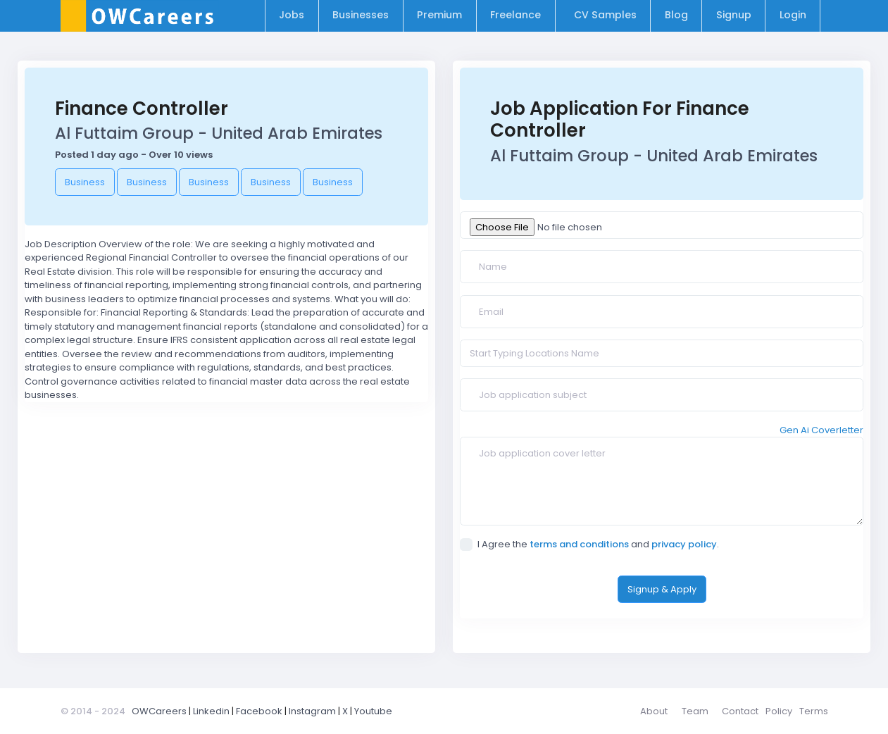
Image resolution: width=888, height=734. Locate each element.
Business (85, 182)
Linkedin (211, 711)
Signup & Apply (661, 589)
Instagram (312, 711)
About (654, 711)
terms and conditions (579, 544)
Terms (813, 711)
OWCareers (159, 711)
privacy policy (684, 544)
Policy (778, 711)
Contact (740, 711)
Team (695, 711)
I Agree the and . (589, 544)
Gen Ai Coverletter (821, 430)
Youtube (373, 711)
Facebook (259, 711)
